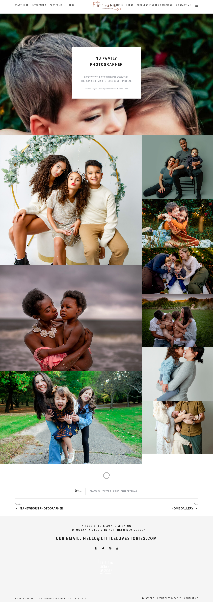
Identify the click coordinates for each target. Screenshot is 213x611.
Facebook (95, 491)
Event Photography (169, 598)
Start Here (21, 5)
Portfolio (56, 5)
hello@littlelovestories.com (120, 538)
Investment (39, 5)
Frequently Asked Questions (155, 5)
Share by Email (129, 491)
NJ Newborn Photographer (39, 508)
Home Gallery (184, 508)
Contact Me (183, 5)
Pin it (116, 491)
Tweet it (107, 491)
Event (129, 5)
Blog (72, 5)
